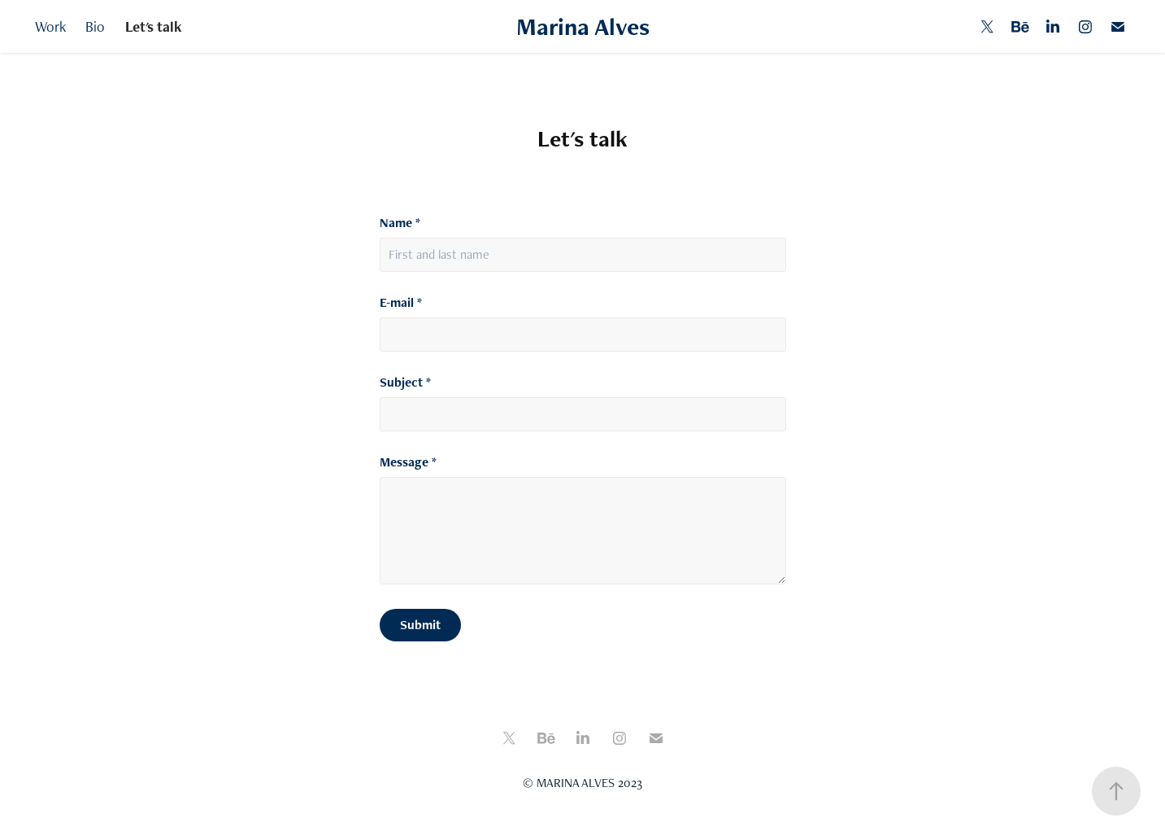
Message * (408, 462)
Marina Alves (583, 26)
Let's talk (153, 26)
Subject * (405, 382)
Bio (95, 26)
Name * (400, 223)
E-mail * (401, 302)
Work (50, 26)
